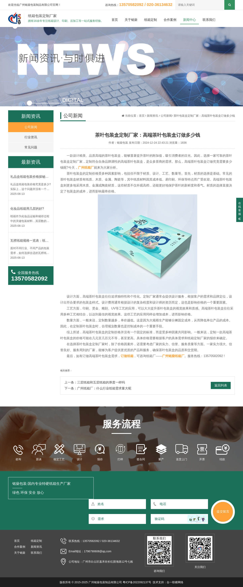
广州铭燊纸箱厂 (173, 356)
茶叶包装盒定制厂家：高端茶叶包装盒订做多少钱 (204, 115)
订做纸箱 (127, 356)
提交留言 (223, 511)
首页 (115, 19)
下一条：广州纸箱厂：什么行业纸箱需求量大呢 (97, 388)
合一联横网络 (175, 582)
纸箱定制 (150, 19)
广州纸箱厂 (86, 167)
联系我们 (209, 19)
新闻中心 (189, 19)
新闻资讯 (152, 115)
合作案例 (170, 19)
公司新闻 (166, 115)
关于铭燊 (131, 19)
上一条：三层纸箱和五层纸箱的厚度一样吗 (94, 382)
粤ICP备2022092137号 (137, 582)
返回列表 (220, 385)
